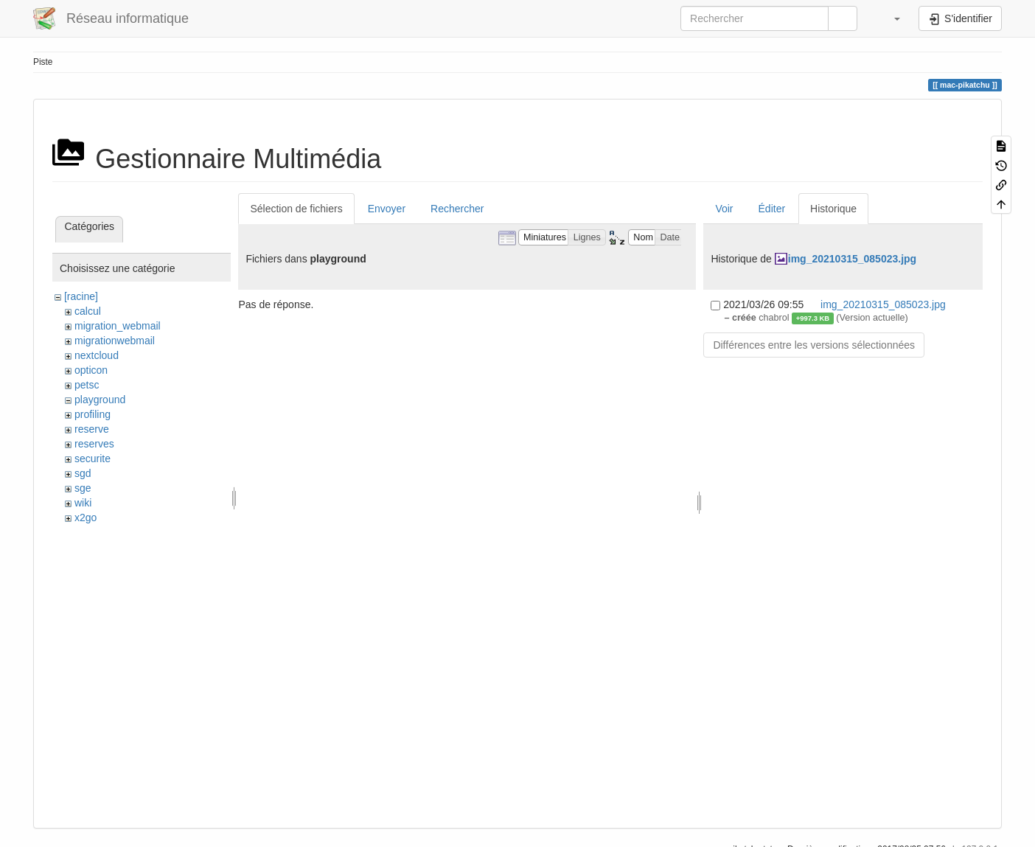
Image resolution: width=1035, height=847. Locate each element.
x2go (85, 517)
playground (99, 399)
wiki (82, 503)
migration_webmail (117, 326)
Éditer (772, 209)
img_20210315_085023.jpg (852, 259)
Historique (833, 209)
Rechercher (457, 209)
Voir (724, 209)
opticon (91, 370)
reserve (91, 429)
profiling (92, 414)
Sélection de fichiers (296, 209)
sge (82, 488)
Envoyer (386, 209)
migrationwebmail (114, 340)
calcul (87, 311)
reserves (94, 444)
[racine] (81, 296)
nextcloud (96, 355)
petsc (86, 385)
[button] (889, 18)
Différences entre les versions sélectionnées (814, 345)
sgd (82, 473)
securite (92, 458)
